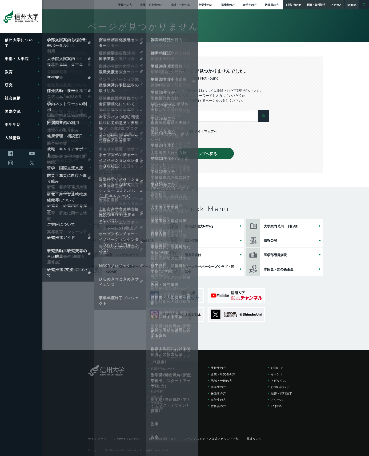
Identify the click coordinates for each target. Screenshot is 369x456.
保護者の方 (228, 5)
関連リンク (254, 438)
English (276, 406)
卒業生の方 (205, 5)
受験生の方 (125, 5)
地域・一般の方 (180, 5)
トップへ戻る (205, 153)
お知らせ (277, 368)
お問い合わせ (280, 387)
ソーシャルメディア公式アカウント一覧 (211, 438)
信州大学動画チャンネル (236, 295)
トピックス (278, 380)
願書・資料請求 (281, 393)
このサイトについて (127, 438)
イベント (277, 374)
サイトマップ (97, 438)
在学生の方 (250, 5)
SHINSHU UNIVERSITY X (236, 314)
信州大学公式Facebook (175, 295)
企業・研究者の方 (151, 5)
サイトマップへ (205, 131)
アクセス (277, 399)
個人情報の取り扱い (162, 438)
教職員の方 (272, 5)
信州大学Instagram (175, 314)
